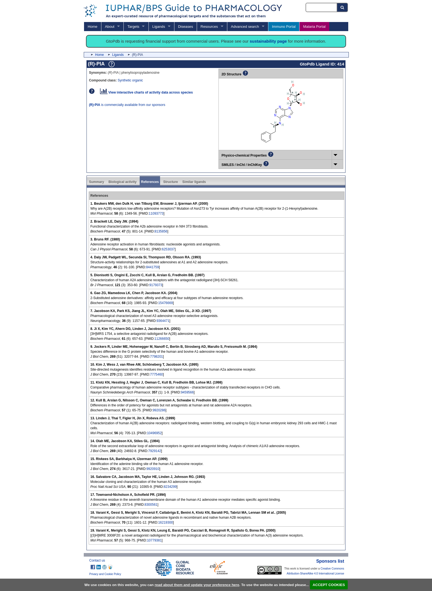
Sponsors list (330, 561)
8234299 (170, 487)
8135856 (161, 231)
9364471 (162, 321)
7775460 (156, 374)
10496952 (154, 433)
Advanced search (245, 26)
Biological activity (123, 182)
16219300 (165, 522)
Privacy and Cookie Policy (105, 574)
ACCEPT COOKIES (329, 585)
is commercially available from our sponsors (127, 105)
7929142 (154, 451)
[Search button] (342, 7)
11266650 (162, 339)
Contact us (97, 560)
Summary (96, 182)
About (109, 26)
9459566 (187, 392)
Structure (170, 182)
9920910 (152, 469)
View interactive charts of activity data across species (146, 92)
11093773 (156, 213)
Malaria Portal (314, 26)
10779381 (154, 540)
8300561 (151, 505)
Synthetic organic (130, 80)
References (150, 182)
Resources (209, 26)
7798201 (156, 357)
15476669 (165, 303)
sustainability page (268, 41)
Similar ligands (194, 182)
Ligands (158, 26)
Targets (133, 26)
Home (92, 26)
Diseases (185, 26)
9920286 (159, 410)
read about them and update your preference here (197, 585)
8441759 (152, 267)
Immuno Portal (284, 26)
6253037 (168, 249)
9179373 (155, 285)
